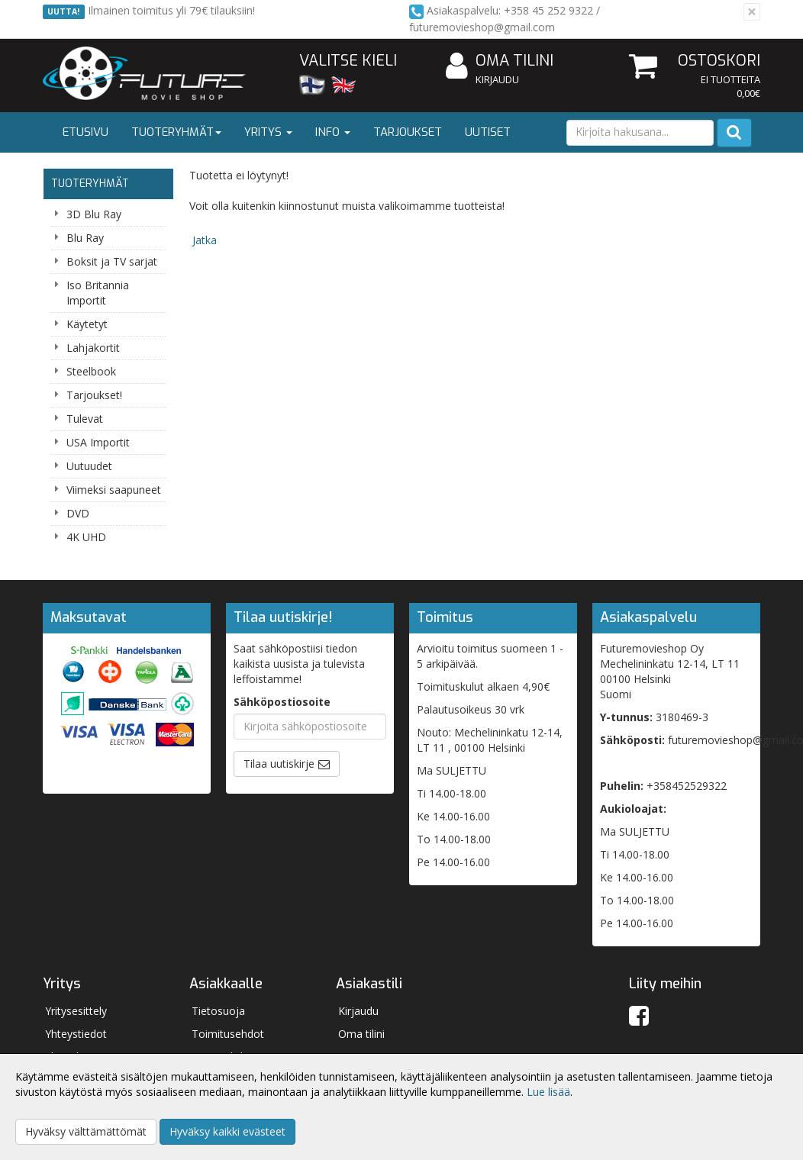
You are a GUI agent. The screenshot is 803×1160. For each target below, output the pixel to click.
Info (332, 132)
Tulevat (84, 418)
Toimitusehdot (228, 1033)
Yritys (268, 132)
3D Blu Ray (93, 214)
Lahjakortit (93, 347)
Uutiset (488, 132)
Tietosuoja (218, 1011)
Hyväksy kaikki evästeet (227, 1131)
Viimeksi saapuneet (113, 489)
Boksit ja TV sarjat (111, 261)
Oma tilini (499, 61)
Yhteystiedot (76, 1033)
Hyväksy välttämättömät (86, 1131)
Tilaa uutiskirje (278, 763)
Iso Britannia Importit (97, 293)
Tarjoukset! (94, 395)
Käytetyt (87, 324)
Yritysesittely (76, 1011)
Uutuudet (89, 466)
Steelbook (91, 371)
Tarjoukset (407, 132)
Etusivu (85, 132)
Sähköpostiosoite (282, 701)
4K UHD (86, 537)
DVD (77, 513)
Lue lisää (548, 1091)
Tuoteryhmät (176, 132)
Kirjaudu (497, 79)
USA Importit (98, 442)
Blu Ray (85, 237)
